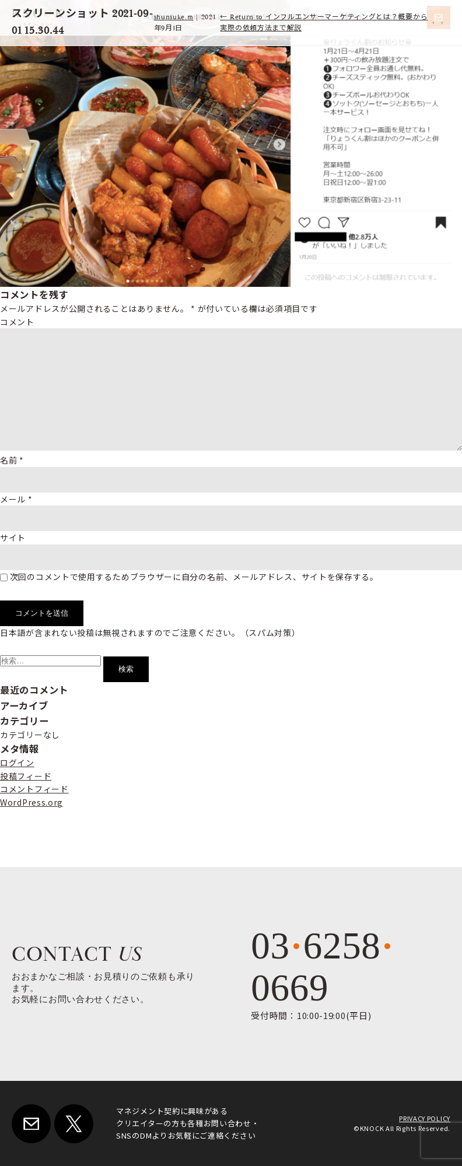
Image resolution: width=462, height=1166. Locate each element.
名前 (12, 460)
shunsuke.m (174, 17)
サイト (13, 537)
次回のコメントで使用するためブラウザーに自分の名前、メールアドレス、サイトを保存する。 (194, 576)
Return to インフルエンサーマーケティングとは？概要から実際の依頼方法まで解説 (324, 23)
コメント (17, 322)
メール (16, 499)
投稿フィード (25, 776)
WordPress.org (31, 802)
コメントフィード (34, 789)
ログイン (17, 762)
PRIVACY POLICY (424, 1118)
